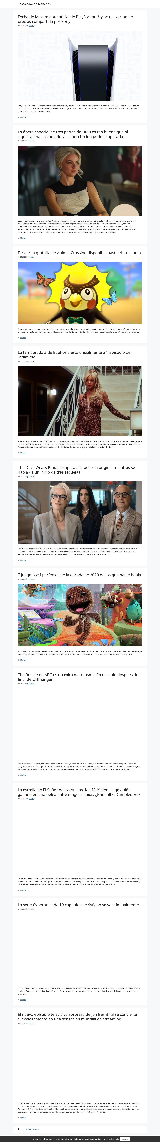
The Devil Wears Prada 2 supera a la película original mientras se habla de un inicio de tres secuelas (76, 470)
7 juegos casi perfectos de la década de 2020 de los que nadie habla (79, 574)
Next (36, 1129)
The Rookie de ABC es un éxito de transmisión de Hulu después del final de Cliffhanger (78, 677)
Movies (23, 117)
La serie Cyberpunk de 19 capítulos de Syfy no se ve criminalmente (78, 904)
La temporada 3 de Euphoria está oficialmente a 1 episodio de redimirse (74, 355)
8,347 (28, 1129)
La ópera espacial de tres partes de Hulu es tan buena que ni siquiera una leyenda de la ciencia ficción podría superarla (73, 134)
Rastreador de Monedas (34, 4)
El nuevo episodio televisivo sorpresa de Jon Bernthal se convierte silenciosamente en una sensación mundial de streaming (77, 1017)
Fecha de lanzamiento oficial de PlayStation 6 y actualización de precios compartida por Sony (75, 19)
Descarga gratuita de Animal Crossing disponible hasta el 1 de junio (79, 252)
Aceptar (125, 1139)
